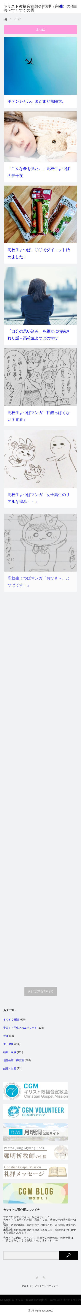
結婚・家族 (9, 1052)
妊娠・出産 (9, 1068)
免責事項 (26, 1286)
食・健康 (8, 1044)
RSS (44, 1277)
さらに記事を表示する (41, 991)
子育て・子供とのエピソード (20, 1027)
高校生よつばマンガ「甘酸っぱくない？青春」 (39, 419)
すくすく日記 (11, 1019)
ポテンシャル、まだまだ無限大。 (37, 101)
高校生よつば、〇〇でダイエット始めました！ (39, 253)
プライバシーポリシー (46, 1286)
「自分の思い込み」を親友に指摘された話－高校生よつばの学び (39, 335)
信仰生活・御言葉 (13, 1060)
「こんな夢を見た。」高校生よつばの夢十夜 (39, 172)
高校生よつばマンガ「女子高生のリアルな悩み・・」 (39, 504)
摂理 (5, 1035)
